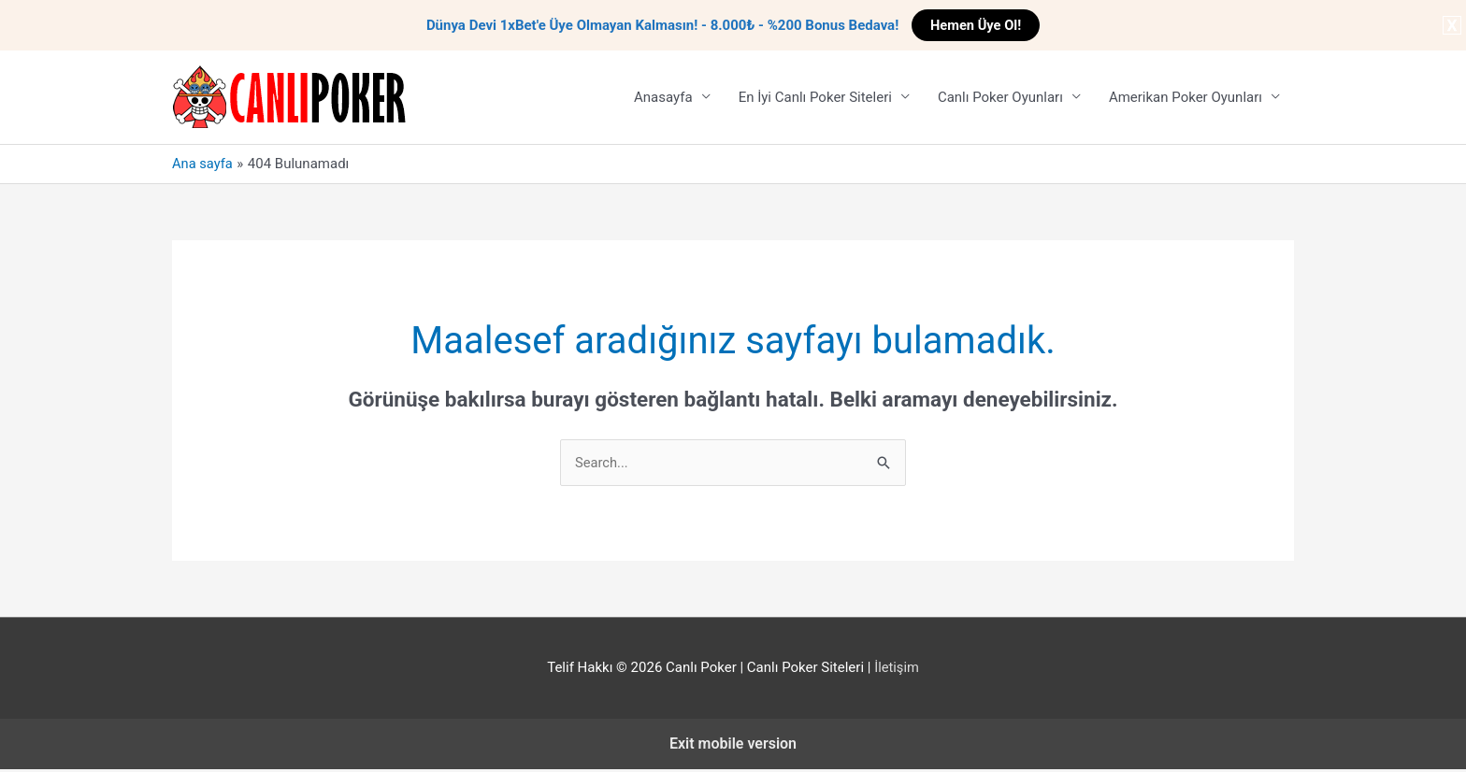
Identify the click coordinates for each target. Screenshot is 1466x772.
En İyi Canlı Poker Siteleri (815, 98)
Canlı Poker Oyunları (1000, 98)
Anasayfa (663, 98)
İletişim (897, 669)
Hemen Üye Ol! (975, 25)
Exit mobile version (733, 745)
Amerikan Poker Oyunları (1185, 98)
